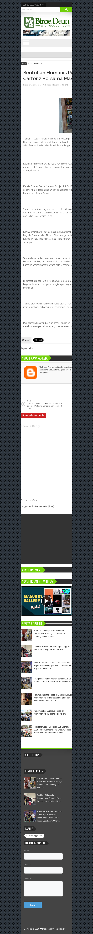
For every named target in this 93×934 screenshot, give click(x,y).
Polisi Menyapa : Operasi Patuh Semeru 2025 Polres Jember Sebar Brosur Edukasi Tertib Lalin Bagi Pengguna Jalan (52, 730)
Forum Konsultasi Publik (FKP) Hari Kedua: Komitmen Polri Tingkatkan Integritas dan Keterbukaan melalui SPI (53, 698)
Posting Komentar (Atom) (43, 506)
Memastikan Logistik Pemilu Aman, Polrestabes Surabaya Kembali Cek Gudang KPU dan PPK (49, 634)
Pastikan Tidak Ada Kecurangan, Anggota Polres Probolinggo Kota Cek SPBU (49, 798)
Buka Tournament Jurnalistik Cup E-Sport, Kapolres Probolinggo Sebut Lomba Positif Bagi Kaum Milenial (52, 666)
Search (66, 9)
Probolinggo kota (35, 836)
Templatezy (60, 929)
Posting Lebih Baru (29, 500)
